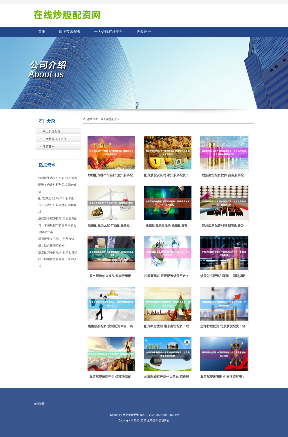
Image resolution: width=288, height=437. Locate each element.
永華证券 (152, 420)
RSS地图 (161, 414)
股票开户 (143, 32)
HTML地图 (174, 414)
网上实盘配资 (70, 32)
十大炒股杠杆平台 (108, 32)
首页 (41, 32)
